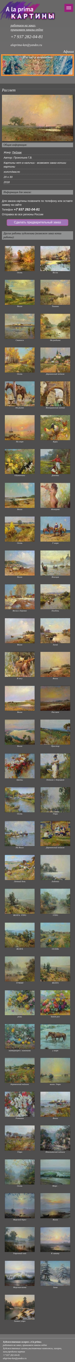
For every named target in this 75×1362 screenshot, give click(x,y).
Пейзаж (17, 152)
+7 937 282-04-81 (27, 209)
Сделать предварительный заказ (37, 222)
